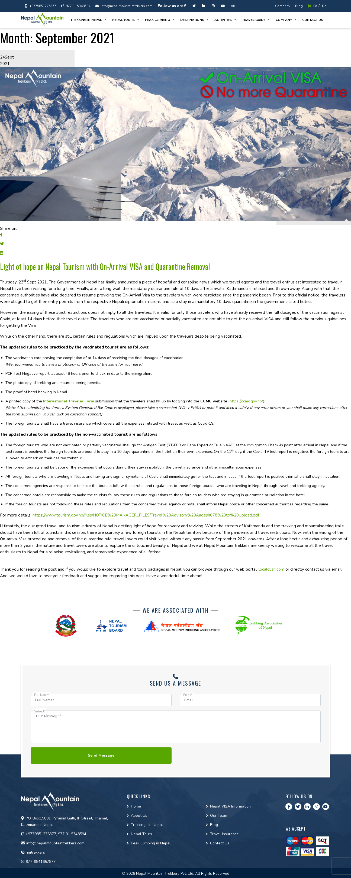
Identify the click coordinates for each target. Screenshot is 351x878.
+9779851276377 (40, 6)
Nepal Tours (126, 20)
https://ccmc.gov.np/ (246, 401)
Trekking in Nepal (88, 20)
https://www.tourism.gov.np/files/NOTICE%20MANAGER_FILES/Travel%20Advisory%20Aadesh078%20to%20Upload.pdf (146, 515)
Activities (225, 20)
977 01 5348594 (75, 6)
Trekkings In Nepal (147, 824)
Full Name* (41, 695)
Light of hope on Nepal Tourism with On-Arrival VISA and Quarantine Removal (105, 266)
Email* (187, 695)
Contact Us (219, 843)
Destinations (194, 20)
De (324, 6)
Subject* (40, 711)
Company (282, 6)
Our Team (218, 815)
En (312, 6)
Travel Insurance (224, 834)
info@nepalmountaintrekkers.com (124, 6)
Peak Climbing (160, 20)
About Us (139, 815)
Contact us (312, 20)
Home (136, 806)
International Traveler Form (68, 401)
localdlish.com (271, 569)
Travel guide (256, 20)
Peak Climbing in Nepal (150, 843)
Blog (299, 6)
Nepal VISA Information (230, 806)
